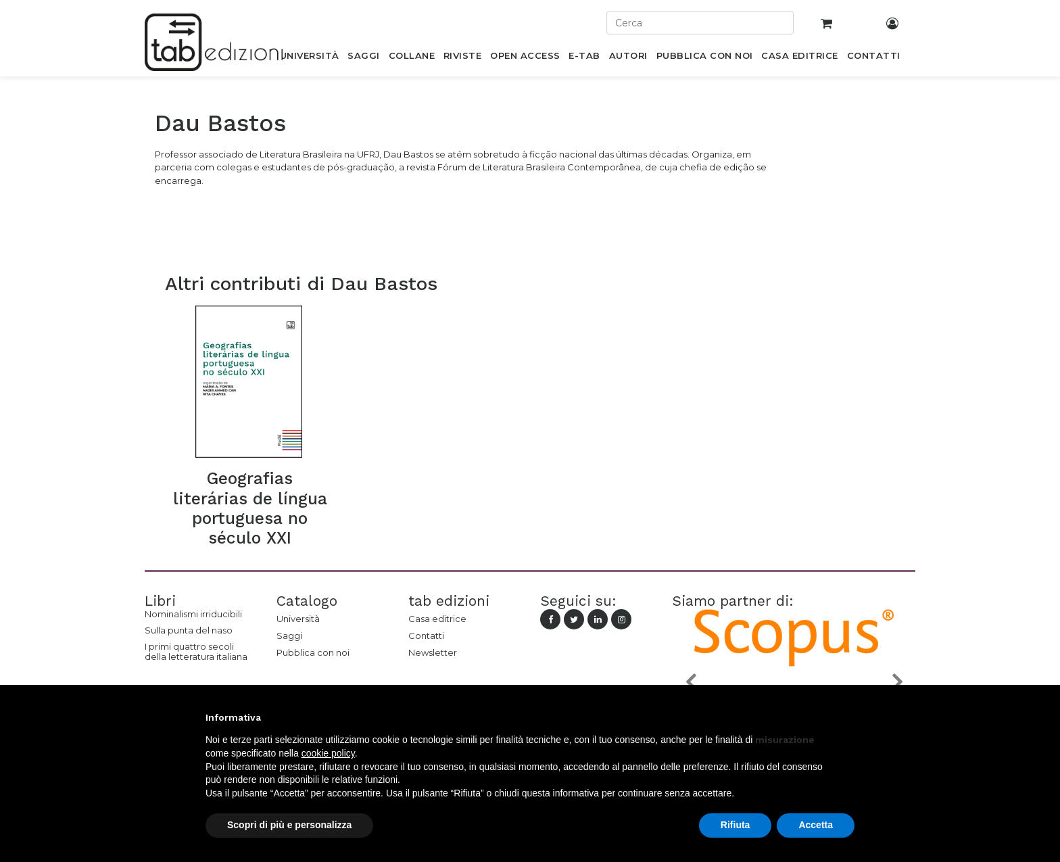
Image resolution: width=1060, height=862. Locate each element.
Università (298, 618)
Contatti (426, 635)
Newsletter (432, 652)
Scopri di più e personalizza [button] (289, 824)
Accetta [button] (815, 824)
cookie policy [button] (328, 753)
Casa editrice (437, 618)
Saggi (289, 635)
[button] (690, 681)
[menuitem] (309, 58)
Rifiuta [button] (735, 824)
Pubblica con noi (313, 652)
